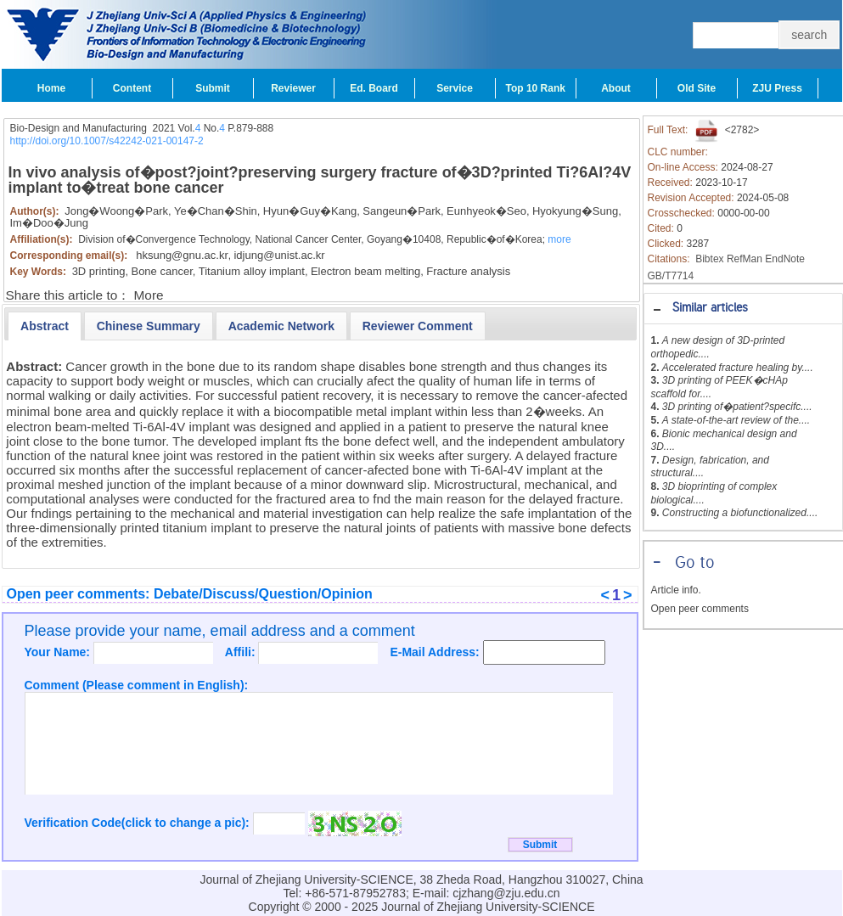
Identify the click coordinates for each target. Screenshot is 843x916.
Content (132, 88)
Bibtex (709, 259)
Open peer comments (700, 609)
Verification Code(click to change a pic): (139, 822)
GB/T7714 (671, 276)
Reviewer (293, 88)
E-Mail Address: (436, 652)
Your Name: (59, 652)
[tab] (743, 308)
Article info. (676, 590)
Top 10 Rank (535, 88)
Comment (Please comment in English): (137, 685)
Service (454, 88)
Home (51, 88)
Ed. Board (374, 88)
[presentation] (44, 326)
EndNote (785, 259)
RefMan (744, 259)
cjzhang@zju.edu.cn (505, 893)
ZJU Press (777, 88)
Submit (212, 88)
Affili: (242, 652)
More (149, 295)
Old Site (696, 88)
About (616, 88)
